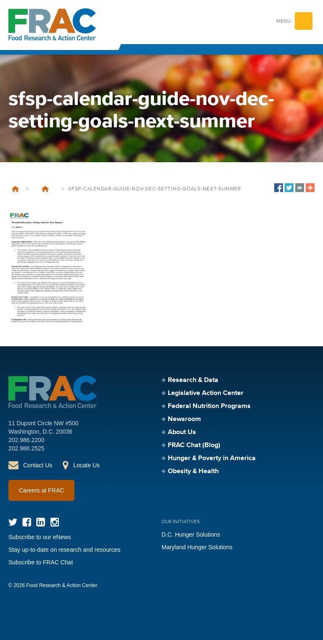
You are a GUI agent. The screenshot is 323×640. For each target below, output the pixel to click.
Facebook (26, 522)
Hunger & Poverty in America (212, 458)
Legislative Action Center (206, 393)
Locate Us (86, 465)
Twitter (12, 522)
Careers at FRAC (41, 490)
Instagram (54, 522)
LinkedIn (40, 522)
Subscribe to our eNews (39, 537)
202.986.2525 (26, 448)
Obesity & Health (193, 471)
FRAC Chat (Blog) (194, 445)
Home (15, 189)
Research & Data (193, 380)
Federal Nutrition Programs (209, 406)
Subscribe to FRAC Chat (40, 562)
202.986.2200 (26, 440)
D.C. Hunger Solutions (191, 534)
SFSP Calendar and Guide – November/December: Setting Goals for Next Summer (45, 189)
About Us (182, 432)
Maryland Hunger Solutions (197, 547)
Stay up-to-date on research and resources (64, 549)
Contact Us (37, 465)
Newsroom (184, 419)
